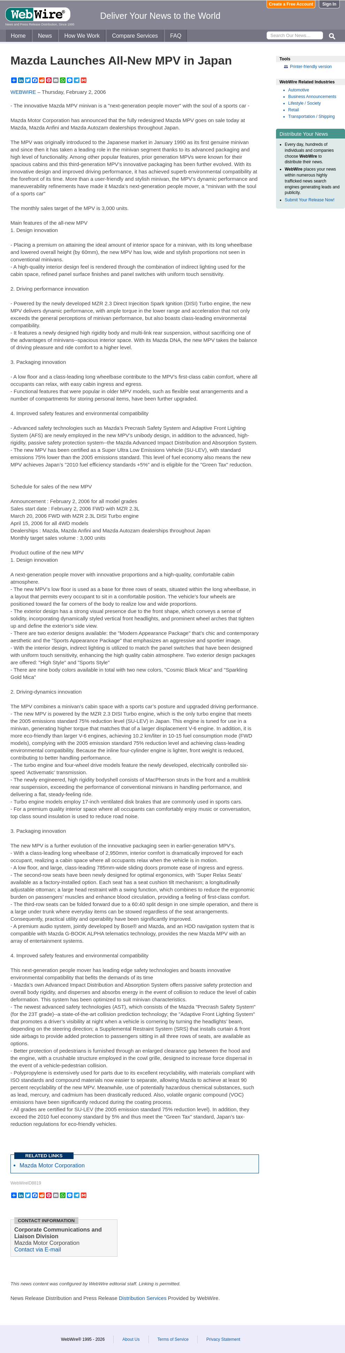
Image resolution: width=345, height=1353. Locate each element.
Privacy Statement (223, 1339)
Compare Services (135, 36)
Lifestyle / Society (304, 103)
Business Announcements (312, 96)
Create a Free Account (291, 4)
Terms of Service (173, 1339)
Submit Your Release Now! (310, 199)
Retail (293, 109)
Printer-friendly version (311, 66)
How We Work (82, 36)
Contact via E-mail (37, 1249)
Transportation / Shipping (311, 116)
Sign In (329, 4)
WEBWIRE (23, 92)
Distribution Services (143, 1298)
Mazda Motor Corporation (52, 1165)
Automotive (298, 90)
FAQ (175, 36)
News (45, 36)
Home (18, 36)
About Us (130, 1339)
